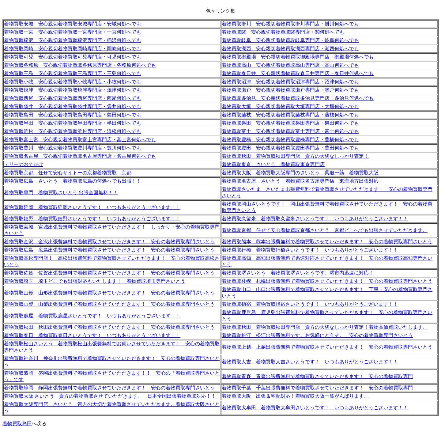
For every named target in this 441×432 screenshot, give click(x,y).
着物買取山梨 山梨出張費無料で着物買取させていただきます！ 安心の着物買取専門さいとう (109, 304)
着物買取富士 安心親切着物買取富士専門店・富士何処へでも (290, 131)
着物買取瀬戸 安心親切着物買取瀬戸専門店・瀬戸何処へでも (290, 90)
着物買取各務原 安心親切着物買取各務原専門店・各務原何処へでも (80, 65)
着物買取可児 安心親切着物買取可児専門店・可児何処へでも (72, 56)
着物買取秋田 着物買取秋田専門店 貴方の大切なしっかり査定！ (295, 156)
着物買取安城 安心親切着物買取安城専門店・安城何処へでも (73, 23)
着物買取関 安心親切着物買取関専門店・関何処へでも (283, 32)
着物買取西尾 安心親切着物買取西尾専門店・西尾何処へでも (72, 98)
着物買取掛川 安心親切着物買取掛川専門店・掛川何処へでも (290, 23)
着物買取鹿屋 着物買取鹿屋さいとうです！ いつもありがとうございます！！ (92, 315)
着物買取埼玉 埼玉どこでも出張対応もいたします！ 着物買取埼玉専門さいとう (94, 281)
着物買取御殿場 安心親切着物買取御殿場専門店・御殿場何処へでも (298, 56)
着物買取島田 (17, 423)
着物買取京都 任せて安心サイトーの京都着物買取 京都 (67, 172)
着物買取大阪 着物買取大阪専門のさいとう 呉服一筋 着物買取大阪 (300, 172)
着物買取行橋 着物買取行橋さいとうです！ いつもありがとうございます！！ (310, 249)
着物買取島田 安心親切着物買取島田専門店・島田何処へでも (72, 114)
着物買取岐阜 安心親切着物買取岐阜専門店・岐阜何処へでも (290, 40)
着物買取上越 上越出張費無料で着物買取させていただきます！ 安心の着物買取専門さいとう (327, 347)
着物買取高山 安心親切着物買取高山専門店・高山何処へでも (290, 65)
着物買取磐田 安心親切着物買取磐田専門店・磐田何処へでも (290, 123)
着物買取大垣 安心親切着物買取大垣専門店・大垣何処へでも (290, 106)
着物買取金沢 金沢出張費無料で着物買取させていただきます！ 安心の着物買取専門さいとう (109, 241)
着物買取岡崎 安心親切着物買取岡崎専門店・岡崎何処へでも (72, 48)
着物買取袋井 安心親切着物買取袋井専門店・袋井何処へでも (72, 106)
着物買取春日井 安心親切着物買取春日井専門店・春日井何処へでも (298, 73)
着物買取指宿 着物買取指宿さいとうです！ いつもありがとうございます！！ (310, 304)
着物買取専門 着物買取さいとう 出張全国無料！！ (61, 192)
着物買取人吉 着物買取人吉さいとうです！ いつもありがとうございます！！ (310, 361)
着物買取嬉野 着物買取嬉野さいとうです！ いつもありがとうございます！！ (92, 218)
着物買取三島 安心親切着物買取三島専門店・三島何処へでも (72, 73)
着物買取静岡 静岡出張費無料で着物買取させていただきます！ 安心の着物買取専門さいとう (109, 387)
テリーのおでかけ (23, 164)
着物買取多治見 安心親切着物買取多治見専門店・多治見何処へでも (298, 98)
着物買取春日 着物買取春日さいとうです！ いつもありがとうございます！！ (92, 335)
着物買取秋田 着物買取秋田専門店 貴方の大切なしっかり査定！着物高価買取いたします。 (325, 327)
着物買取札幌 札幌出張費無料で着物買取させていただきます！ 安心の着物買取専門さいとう (327, 281)
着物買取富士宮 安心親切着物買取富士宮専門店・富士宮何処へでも (80, 139)
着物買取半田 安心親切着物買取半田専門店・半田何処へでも (72, 123)
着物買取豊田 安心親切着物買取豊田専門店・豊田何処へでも (290, 147)
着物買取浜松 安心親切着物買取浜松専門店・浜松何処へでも (72, 131)
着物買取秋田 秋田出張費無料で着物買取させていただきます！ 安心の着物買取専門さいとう (109, 327)
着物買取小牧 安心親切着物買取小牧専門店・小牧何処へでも (72, 81)
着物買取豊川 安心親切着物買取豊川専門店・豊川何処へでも (72, 147)
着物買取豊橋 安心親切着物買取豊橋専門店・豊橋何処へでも (290, 139)
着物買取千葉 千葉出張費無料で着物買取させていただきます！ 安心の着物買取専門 (317, 387)
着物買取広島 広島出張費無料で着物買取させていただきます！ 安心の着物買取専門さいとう (109, 249)
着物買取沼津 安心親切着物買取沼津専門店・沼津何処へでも (290, 81)
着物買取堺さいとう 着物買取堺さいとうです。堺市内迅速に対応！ (298, 272)
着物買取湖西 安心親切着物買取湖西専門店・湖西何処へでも (290, 48)
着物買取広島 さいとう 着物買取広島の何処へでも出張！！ (72, 181)
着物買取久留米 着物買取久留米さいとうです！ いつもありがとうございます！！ (315, 218)
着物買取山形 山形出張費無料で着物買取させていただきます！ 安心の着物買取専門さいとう (109, 292)
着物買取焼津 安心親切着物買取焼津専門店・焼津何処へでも (72, 90)
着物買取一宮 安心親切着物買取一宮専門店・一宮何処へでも (72, 32)
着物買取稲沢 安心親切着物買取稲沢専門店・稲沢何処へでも (72, 40)
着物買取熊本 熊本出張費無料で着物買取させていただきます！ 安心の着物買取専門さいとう (327, 241)
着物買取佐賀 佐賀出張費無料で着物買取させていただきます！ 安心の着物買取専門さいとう (109, 272)
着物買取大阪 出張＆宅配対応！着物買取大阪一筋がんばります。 (295, 396)
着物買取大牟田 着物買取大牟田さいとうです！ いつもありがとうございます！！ (315, 407)
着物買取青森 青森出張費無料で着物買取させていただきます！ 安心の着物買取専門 (317, 376)
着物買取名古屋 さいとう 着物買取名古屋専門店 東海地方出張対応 (300, 181)
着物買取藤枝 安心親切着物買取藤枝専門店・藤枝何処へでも (290, 114)
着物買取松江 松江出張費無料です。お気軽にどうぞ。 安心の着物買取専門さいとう (317, 335)
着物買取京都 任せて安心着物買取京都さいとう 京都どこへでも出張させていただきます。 (325, 230)
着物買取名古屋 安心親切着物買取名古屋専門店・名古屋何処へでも (80, 156)
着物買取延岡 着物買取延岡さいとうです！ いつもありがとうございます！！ (92, 207)
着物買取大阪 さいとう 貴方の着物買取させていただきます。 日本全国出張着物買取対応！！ (110, 396)
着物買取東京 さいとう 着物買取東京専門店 (273, 164)
